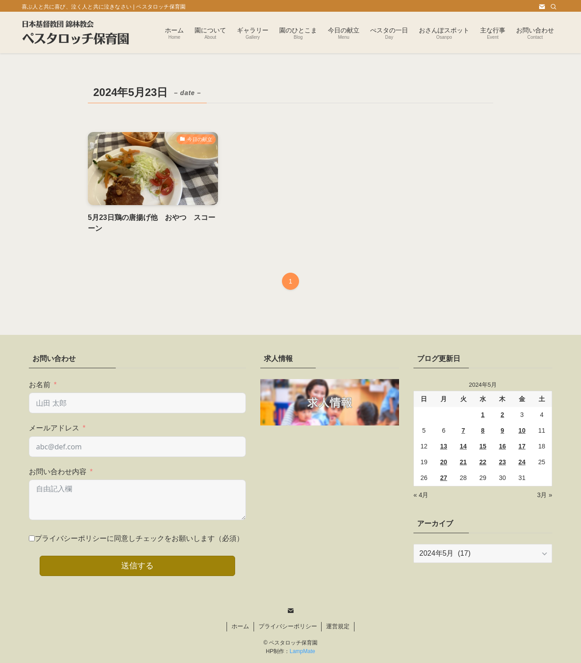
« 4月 (420, 494)
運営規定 (338, 626)
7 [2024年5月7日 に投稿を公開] (463, 430)
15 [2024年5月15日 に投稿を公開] (482, 446)
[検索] (553, 7)
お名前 (39, 385)
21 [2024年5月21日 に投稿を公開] (463, 462)
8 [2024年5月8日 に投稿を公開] (483, 430)
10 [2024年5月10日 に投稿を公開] (522, 430)
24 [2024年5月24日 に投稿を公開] (522, 462)
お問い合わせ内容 (57, 472)
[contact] (542, 7)
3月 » (544, 494)
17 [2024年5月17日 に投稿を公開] (522, 446)
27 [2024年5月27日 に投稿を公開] (443, 477)
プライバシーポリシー (288, 626)
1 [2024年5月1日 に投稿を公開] (483, 414)
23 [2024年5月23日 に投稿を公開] (502, 462)
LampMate (302, 651)
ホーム (240, 626)
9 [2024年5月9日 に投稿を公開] (502, 430)
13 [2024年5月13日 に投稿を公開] (443, 446)
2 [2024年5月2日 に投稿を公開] (502, 414)
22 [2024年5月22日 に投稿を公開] (482, 462)
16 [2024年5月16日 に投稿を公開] (502, 446)
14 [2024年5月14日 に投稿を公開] (463, 446)
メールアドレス (54, 428)
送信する (137, 565)
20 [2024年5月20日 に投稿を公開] (443, 462)
